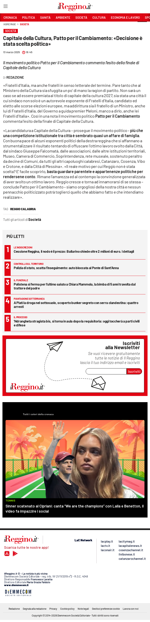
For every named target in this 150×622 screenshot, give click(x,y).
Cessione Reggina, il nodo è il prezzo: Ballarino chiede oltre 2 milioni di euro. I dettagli (74, 251)
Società (24, 24)
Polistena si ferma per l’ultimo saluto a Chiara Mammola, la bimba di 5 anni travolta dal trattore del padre (74, 286)
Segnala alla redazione (34, 608)
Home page (9, 24)
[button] (142, 26)
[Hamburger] (5, 7)
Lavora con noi (131, 608)
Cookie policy (67, 608)
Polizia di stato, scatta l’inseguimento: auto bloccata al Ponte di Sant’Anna (66, 268)
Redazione (14, 608)
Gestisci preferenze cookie (106, 608)
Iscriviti (134, 371)
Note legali (83, 608)
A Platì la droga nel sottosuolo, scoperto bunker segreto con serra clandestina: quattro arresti (76, 305)
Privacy (53, 608)
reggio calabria (23, 209)
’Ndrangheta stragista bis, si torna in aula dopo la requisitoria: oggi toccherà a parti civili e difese (77, 323)
